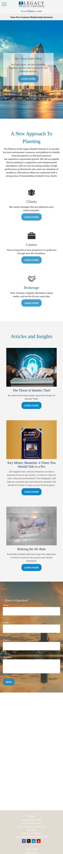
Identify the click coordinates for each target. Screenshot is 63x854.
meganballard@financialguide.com (31, 836)
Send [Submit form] (9, 682)
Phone (6, 640)
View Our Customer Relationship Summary (31, 17)
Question (7, 657)
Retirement (31, 852)
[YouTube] (38, 841)
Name (6, 605)
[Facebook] (24, 841)
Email (5, 622)
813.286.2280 (35, 819)
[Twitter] (29, 841)
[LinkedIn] (34, 841)
